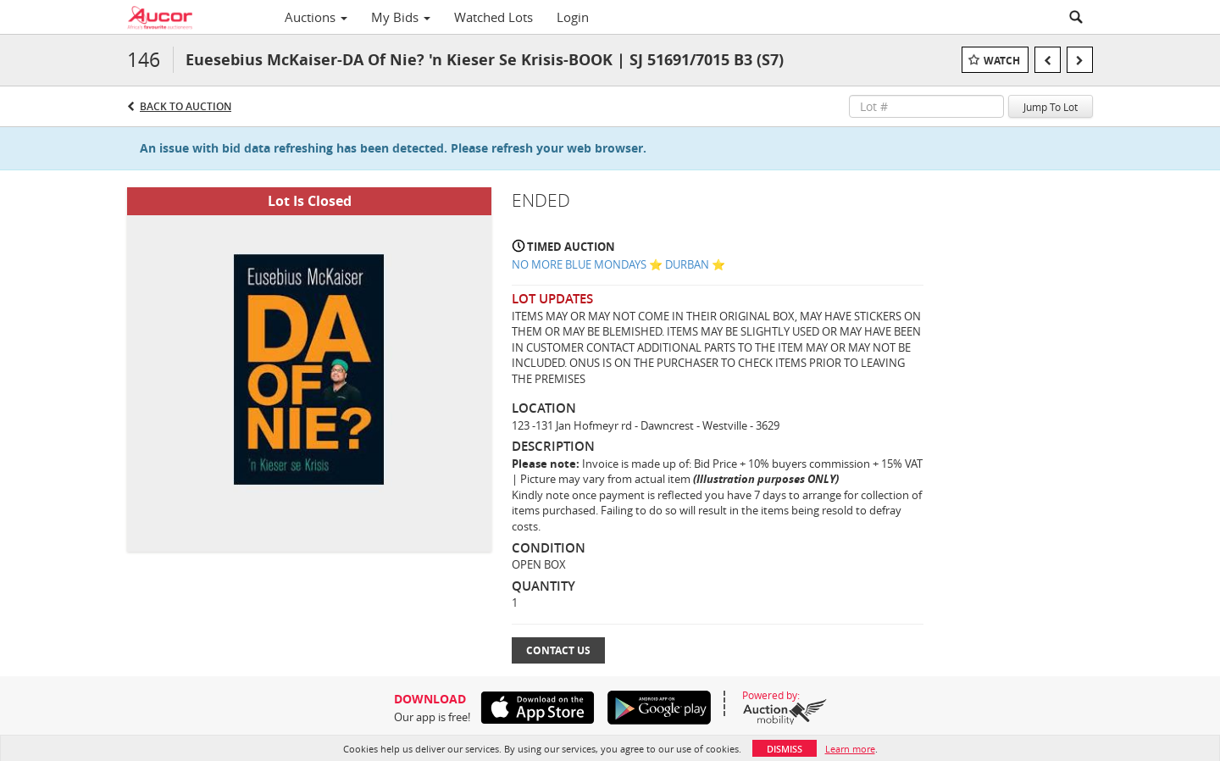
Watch (1002, 60)
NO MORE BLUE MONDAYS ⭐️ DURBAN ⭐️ (618, 264)
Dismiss (784, 748)
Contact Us (558, 650)
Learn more (850, 748)
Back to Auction (185, 106)
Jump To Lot (1050, 107)
